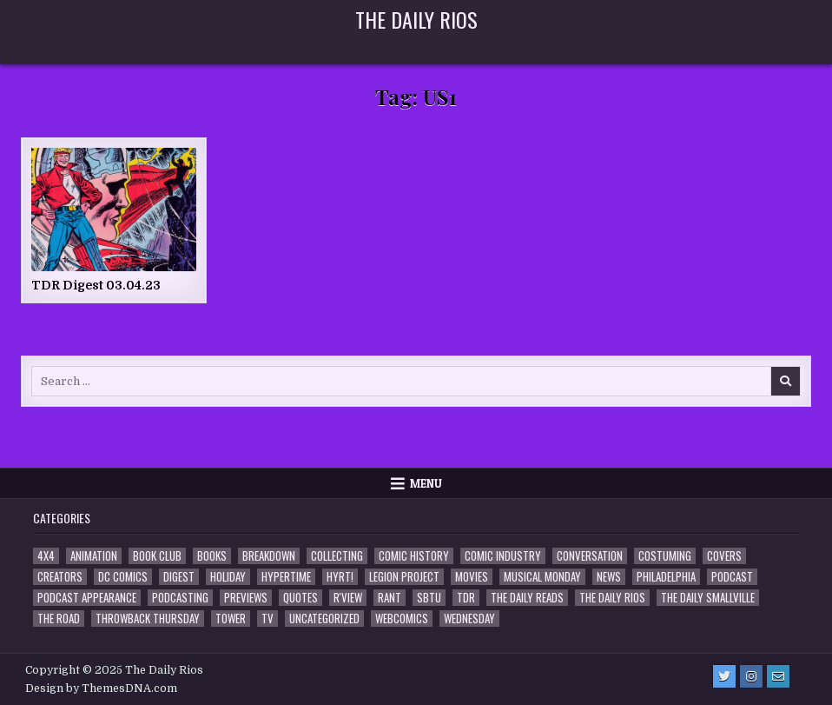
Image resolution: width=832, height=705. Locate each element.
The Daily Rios (416, 19)
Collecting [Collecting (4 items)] (337, 556)
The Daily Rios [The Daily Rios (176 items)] (612, 597)
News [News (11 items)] (609, 577)
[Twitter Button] (724, 676)
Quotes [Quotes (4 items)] (300, 597)
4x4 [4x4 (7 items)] (46, 556)
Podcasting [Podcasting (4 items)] (180, 597)
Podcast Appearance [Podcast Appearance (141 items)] (86, 597)
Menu (426, 483)
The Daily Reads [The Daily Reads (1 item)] (527, 597)
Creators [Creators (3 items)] (60, 577)
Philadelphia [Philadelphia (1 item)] (666, 577)
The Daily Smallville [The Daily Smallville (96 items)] (708, 597)
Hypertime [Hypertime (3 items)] (286, 577)
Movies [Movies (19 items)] (471, 577)
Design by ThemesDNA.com (101, 688)
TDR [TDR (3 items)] (466, 597)
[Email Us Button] (778, 676)
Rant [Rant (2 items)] (389, 597)
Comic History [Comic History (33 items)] (414, 556)
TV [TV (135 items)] (267, 618)
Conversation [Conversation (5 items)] (590, 556)
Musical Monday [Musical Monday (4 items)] (542, 577)
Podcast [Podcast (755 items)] (732, 577)
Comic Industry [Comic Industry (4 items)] (503, 556)
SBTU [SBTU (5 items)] (429, 597)
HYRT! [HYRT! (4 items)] (340, 577)
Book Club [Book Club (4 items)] (157, 556)
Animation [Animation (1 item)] (93, 556)
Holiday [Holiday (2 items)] (228, 577)
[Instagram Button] (751, 676)
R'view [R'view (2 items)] (347, 597)
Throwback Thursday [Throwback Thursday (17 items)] (148, 618)
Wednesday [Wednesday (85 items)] (469, 618)
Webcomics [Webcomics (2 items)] (401, 618)
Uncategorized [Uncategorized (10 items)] (324, 618)
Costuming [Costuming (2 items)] (664, 556)
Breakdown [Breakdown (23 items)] (268, 556)
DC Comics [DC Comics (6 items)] (123, 577)
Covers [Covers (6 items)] (724, 556)
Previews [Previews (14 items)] (245, 597)
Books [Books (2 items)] (212, 556)
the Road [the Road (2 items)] (58, 618)
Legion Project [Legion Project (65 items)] (404, 577)
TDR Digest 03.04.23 (96, 285)
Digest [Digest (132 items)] (179, 577)
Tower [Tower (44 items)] (230, 618)
